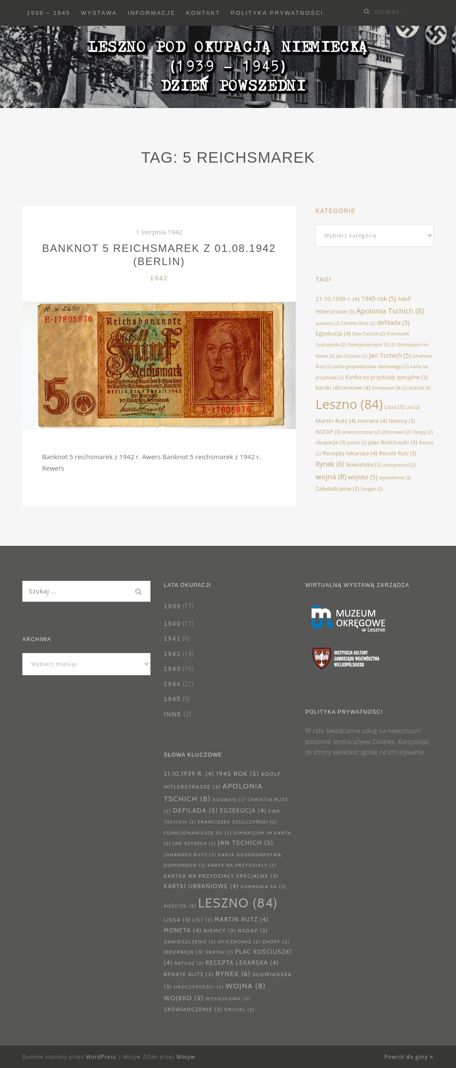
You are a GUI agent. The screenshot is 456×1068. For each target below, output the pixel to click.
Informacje (152, 13)
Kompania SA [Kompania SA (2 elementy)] (389, 388)
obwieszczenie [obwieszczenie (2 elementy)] (361, 432)
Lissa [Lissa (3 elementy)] (394, 407)
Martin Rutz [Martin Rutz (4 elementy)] (336, 421)
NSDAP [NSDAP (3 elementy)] (328, 432)
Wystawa (99, 13)
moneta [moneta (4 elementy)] (372, 421)
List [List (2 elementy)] (413, 407)
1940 (172, 623)
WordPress (101, 1057)
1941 (172, 638)
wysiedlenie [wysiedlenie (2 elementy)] (395, 478)
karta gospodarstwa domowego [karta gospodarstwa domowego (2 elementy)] (371, 366)
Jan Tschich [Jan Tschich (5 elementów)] (390, 355)
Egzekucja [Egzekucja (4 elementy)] (333, 333)
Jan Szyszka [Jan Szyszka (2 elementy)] (352, 356)
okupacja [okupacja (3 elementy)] (331, 442)
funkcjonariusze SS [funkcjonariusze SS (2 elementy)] (371, 345)
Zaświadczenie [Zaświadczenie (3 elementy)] (337, 488)
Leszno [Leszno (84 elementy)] (349, 404)
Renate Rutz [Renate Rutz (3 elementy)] (397, 453)
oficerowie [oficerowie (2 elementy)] (396, 432)
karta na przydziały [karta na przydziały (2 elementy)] (242, 865)
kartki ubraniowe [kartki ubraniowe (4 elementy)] (343, 387)
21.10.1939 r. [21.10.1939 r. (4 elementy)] (338, 299)
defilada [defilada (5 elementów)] (393, 322)
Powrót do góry (409, 1057)
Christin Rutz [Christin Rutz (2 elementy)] (358, 323)
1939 (172, 606)
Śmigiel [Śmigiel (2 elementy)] (372, 489)
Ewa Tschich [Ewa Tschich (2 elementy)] (368, 334)
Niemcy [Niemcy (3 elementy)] (402, 421)
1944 (172, 684)
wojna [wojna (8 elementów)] (331, 476)
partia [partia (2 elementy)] (356, 443)
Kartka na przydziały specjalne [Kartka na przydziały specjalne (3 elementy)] (386, 377)
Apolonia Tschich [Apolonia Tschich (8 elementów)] (390, 311)
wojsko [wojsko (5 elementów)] (363, 476)
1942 (159, 278)
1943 (172, 668)
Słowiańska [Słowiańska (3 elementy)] (363, 464)
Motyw (185, 1057)
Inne (173, 714)
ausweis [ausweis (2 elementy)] (328, 323)
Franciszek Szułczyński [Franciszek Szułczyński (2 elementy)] (237, 822)
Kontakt (203, 13)
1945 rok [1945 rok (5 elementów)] (378, 298)
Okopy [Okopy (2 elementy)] (422, 432)
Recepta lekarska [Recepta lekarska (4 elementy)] (350, 453)
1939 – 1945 (48, 13)
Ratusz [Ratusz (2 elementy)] (189, 963)
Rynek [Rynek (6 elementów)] (330, 464)
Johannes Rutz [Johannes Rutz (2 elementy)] (190, 855)
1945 (172, 698)
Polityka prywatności (277, 13)
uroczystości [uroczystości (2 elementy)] (399, 465)
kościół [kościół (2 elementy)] (420, 388)
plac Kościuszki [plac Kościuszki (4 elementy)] (392, 442)
